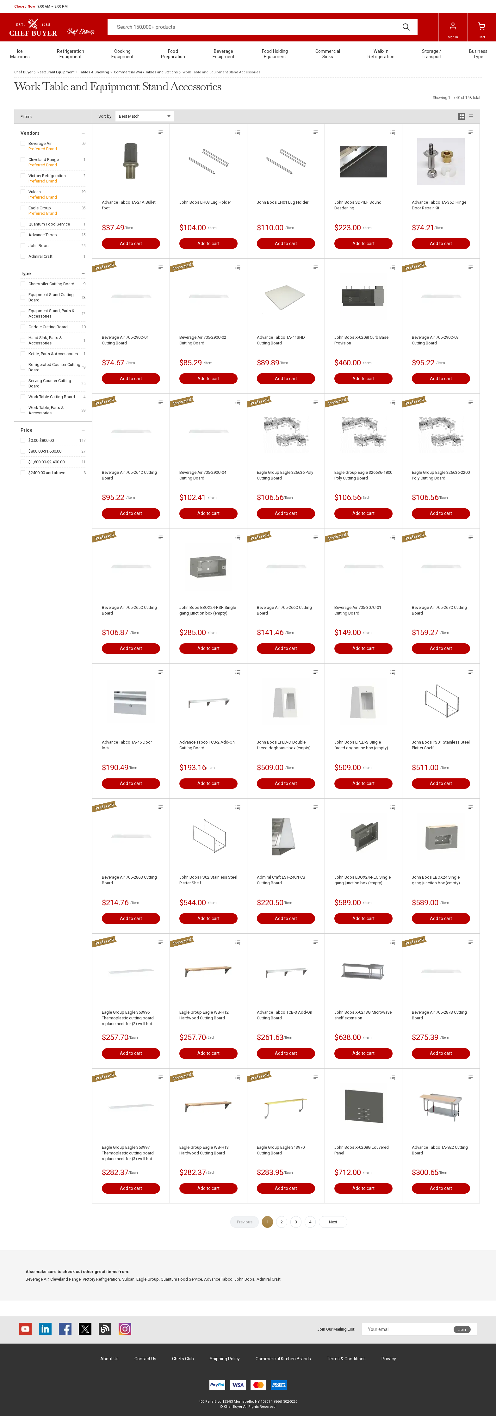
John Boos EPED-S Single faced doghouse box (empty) (361, 745)
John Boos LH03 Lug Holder (205, 202)
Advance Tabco (42, 234)
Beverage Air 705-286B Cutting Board (129, 880)
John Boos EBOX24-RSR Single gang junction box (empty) (207, 610)
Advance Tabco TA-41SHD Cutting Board (281, 340)
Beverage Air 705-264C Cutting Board (129, 475)
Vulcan (34, 191)
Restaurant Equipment (55, 72)
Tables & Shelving (94, 72)
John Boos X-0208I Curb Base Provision (361, 340)
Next (333, 1222)
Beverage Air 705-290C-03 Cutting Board (435, 340)
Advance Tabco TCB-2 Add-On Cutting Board (207, 745)
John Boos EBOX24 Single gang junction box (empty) (436, 880)
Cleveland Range (43, 159)
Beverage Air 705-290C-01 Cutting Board (125, 340)
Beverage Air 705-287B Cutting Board (439, 1015)
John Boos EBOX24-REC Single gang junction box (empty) (362, 880)
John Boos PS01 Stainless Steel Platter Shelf (441, 745)
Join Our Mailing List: (336, 1329)
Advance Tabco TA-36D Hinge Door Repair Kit (439, 205)
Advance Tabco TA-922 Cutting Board (440, 1150)
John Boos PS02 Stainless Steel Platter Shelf (208, 880)
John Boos (38, 245)
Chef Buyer (23, 72)
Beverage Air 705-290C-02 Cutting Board (202, 340)
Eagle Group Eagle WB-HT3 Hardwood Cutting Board (204, 1150)
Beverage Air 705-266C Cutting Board (284, 610)
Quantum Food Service (49, 224)
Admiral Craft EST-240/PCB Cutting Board (281, 880)
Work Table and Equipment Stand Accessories (221, 72)
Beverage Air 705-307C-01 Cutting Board (357, 610)
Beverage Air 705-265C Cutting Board (129, 610)
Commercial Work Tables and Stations (146, 72)
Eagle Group (39, 208)
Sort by (104, 116)
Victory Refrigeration (47, 175)
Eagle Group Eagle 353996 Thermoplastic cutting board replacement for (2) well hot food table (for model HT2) (128, 1018)
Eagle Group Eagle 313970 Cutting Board (281, 1150)
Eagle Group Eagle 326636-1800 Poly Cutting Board (363, 475)
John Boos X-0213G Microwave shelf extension (363, 1015)
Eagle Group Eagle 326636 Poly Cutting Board (285, 475)
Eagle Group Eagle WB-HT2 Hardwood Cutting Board (204, 1015)
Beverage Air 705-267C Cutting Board (439, 610)
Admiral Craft (40, 256)
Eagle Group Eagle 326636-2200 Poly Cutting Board (441, 475)
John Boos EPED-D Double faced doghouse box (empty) (284, 745)
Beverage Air (40, 143)
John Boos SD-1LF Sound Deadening (357, 205)
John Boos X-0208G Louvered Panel (361, 1150)
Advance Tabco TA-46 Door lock (127, 745)
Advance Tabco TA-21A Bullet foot (129, 205)
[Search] (263, 27)
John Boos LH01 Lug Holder (282, 202)
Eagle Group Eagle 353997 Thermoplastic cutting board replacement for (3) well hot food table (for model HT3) (128, 1153)
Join (462, 1329)
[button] (41, 6)
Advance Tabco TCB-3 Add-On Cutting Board (284, 1015)
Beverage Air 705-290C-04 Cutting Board (202, 475)
